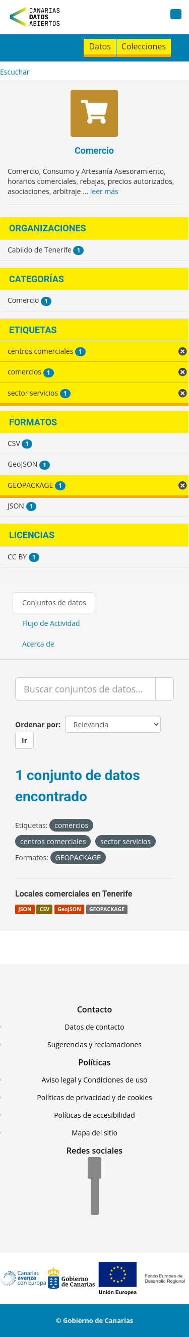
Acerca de (38, 644)
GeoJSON (69, 909)
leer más (104, 191)
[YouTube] (95, 1205)
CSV (44, 909)
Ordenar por (36, 724)
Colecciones (143, 46)
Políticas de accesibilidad (94, 1115)
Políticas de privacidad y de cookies (94, 1097)
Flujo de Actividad (51, 623)
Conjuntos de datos (54, 602)
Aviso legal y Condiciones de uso (95, 1080)
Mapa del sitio (94, 1132)
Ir (24, 740)
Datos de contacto (94, 1027)
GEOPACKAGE (106, 909)
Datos (99, 46)
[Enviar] (164, 689)
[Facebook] (94, 1168)
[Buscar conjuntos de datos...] (85, 689)
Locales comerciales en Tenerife (73, 894)
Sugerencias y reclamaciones (94, 1044)
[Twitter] (95, 1186)
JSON (24, 909)
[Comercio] (94, 115)
